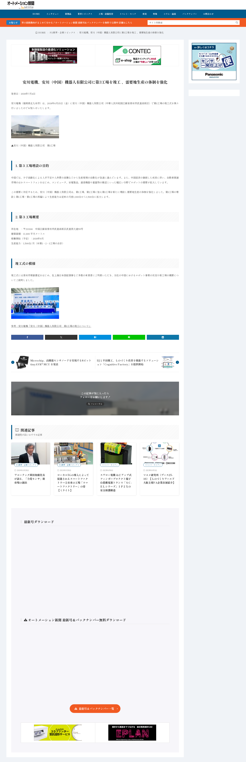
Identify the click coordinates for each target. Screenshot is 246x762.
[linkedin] (163, 337)
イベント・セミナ (127, 13)
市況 (144, 13)
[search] (237, 22)
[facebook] (27, 337)
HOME (36, 13)
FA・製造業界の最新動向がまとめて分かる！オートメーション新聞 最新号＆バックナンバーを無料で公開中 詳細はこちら (82, 22)
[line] (129, 337)
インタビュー (52, 13)
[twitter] (61, 337)
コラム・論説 (170, 13)
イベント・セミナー (110, 464)
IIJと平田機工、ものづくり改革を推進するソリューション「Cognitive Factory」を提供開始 (128, 362)
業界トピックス (85, 13)
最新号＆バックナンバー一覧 (96, 709)
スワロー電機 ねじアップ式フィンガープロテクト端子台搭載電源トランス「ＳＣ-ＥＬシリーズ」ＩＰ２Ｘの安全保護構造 (116, 482)
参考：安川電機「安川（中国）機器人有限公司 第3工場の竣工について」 (51, 326)
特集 (155, 13)
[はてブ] (95, 337)
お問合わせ (208, 13)
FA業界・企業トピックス (62, 32)
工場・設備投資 (106, 13)
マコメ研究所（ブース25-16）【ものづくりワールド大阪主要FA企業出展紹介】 (159, 478)
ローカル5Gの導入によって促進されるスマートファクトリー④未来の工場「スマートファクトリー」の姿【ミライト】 (73, 482)
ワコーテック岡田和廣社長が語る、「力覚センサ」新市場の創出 (29, 478)
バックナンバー (189, 13)
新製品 (68, 13)
